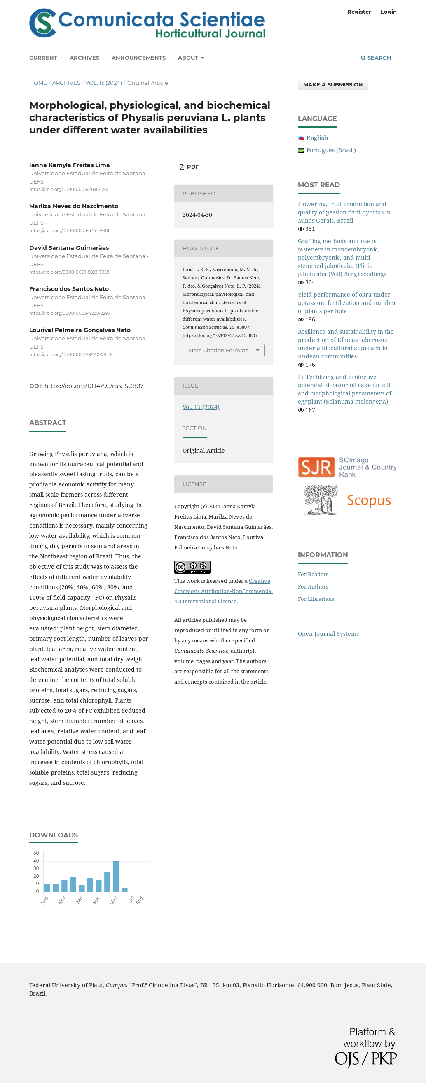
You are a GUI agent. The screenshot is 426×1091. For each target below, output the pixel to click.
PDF (192, 166)
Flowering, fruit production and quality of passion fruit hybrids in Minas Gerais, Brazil (344, 212)
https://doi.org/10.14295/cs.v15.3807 (93, 386)
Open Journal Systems (328, 633)
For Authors (313, 586)
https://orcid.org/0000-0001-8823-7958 (69, 272)
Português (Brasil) (331, 150)
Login (389, 11)
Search (376, 57)
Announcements (139, 57)
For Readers (313, 574)
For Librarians (316, 598)
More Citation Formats (218, 350)
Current (43, 57)
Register (359, 11)
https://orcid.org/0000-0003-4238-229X (70, 313)
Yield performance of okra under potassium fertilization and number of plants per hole (347, 303)
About (189, 57)
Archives (84, 57)
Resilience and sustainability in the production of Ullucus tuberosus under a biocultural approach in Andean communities (346, 344)
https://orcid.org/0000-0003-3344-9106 (69, 231)
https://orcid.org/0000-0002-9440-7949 (70, 354)
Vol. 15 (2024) (103, 82)
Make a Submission (333, 84)
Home (38, 82)
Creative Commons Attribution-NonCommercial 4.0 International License (223, 591)
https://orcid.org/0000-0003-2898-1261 (68, 189)
